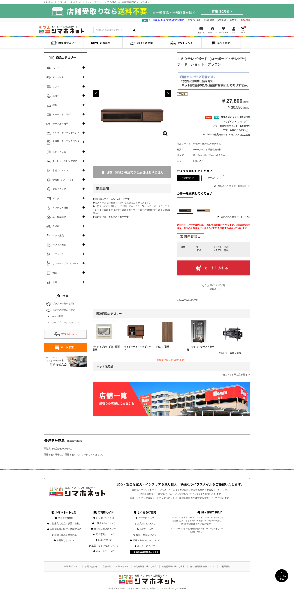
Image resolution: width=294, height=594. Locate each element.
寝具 (54, 105)
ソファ (55, 86)
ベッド (55, 68)
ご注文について (146, 518)
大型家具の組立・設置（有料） (65, 523)
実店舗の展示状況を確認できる (65, 529)
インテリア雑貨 (60, 207)
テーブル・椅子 (60, 123)
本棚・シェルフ (60, 170)
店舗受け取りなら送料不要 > (171, 360)
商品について (146, 529)
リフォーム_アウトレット (65, 263)
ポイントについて (105, 551)
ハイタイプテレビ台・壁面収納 (106, 348)
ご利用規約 (225, 566)
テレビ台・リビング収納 (64, 161)
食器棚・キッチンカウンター (66, 142)
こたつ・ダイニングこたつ (66, 133)
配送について (105, 540)
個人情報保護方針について (202, 566)
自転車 (55, 226)
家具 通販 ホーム (72, 566)
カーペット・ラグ (61, 114)
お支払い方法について (105, 529)
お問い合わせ (222, 20)
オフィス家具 (59, 245)
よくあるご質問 (208, 20)
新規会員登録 (245, 20)
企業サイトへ (122, 566)
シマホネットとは (194, 20)
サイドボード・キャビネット (137, 348)
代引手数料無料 (66, 518)
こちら (246, 134)
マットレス (58, 77)
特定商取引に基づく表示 (145, 566)
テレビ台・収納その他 (230, 353)
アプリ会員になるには (235, 130)
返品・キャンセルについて (105, 545)
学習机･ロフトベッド (63, 180)
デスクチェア (59, 189)
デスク (55, 198)
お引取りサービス (66, 540)
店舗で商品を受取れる (65, 534)
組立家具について (105, 534)
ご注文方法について (105, 523)
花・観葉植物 (59, 217)
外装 (54, 282)
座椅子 (55, 95)
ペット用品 (58, 235)
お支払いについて (146, 523)
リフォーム (58, 254)
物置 (54, 273)
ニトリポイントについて (234, 121)
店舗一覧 (107, 566)
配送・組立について (146, 534)
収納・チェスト (60, 152)
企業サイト (234, 20)
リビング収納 (162, 346)
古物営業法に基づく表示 (173, 566)
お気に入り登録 (216, 285)
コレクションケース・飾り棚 (200, 348)
